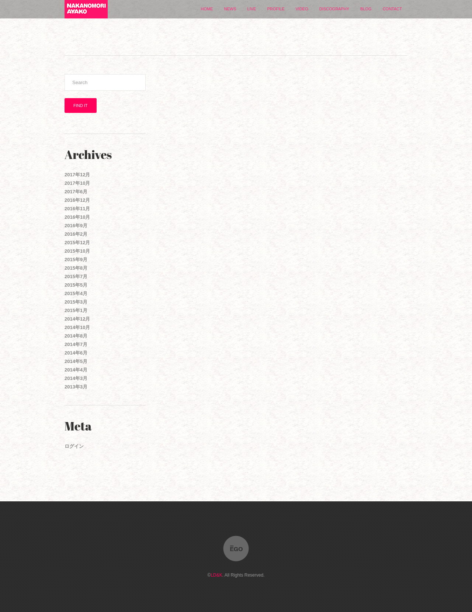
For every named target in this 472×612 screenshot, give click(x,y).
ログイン (74, 446)
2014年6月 (76, 353)
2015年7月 (76, 276)
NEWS (230, 9)
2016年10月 (77, 217)
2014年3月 (76, 378)
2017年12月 (77, 174)
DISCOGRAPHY (334, 9)
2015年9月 (76, 259)
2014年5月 (76, 361)
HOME (207, 9)
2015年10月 (77, 251)
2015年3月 (76, 302)
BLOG (366, 9)
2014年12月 (77, 319)
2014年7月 (76, 344)
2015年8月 (76, 268)
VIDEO (302, 9)
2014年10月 (77, 327)
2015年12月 (77, 242)
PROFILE (275, 9)
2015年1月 (76, 310)
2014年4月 (76, 370)
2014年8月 (76, 336)
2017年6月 (76, 191)
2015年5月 (76, 285)
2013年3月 (76, 387)
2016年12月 (77, 200)
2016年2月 (76, 234)
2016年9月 (76, 225)
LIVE (251, 9)
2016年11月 (77, 208)
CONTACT (392, 9)
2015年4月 (76, 293)
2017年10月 (77, 183)
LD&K (216, 575)
